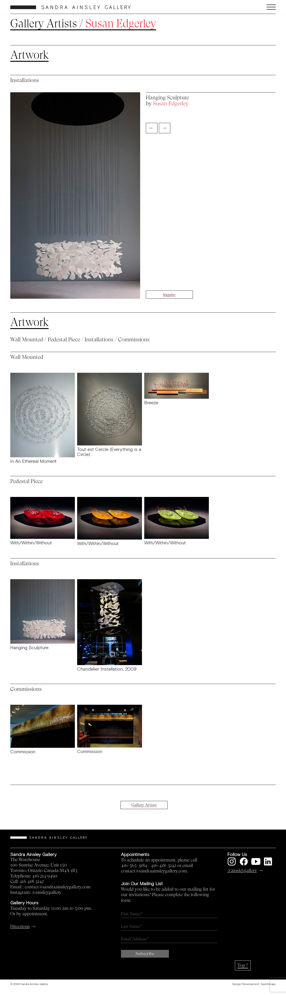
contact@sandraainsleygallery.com (58, 887)
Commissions (134, 340)
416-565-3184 (134, 865)
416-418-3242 (163, 865)
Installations (99, 340)
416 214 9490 (44, 876)
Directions (20, 926)
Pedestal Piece (64, 340)
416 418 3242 (32, 881)
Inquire (169, 294)
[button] (242, 7)
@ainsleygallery (46, 892)
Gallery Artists (43, 24)
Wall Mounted (26, 340)
